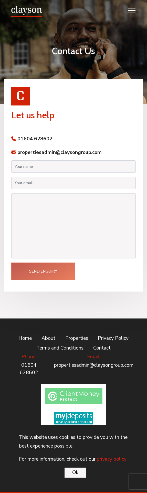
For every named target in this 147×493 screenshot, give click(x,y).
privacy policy (112, 459)
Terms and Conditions (59, 348)
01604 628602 (34, 139)
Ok (75, 472)
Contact (102, 348)
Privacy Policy (113, 338)
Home (25, 338)
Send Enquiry (43, 271)
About (48, 338)
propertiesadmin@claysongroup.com (59, 152)
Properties (76, 338)
